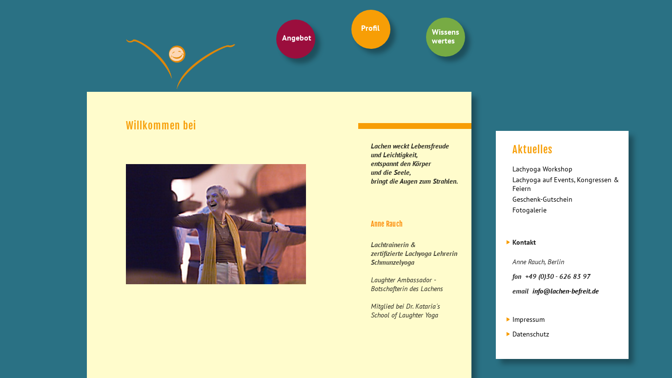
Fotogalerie (529, 210)
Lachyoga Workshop (542, 169)
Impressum (528, 319)
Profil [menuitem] (370, 27)
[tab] (567, 242)
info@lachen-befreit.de (565, 291)
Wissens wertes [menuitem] (445, 36)
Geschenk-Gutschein (542, 199)
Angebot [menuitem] (296, 37)
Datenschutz (530, 334)
